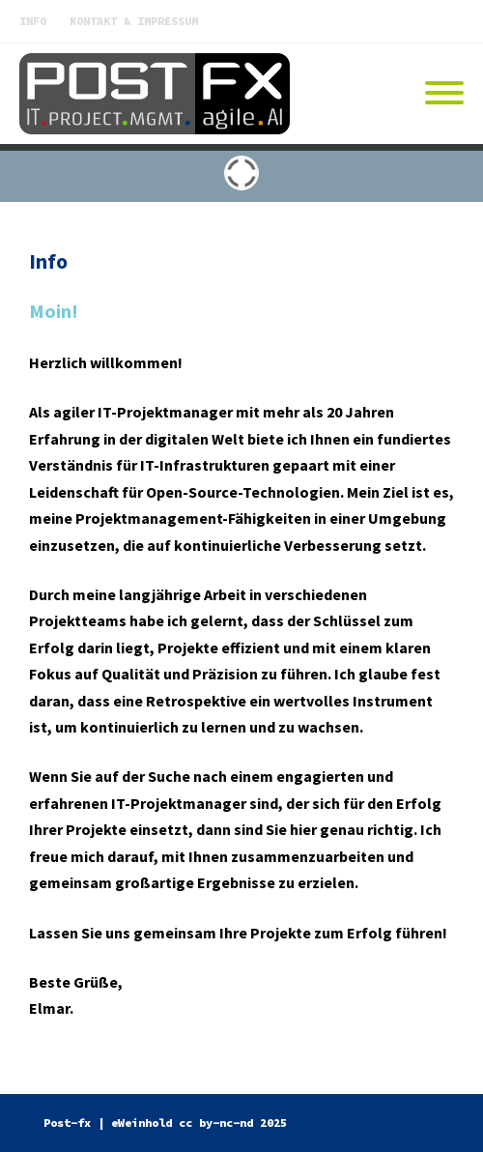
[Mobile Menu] (444, 93)
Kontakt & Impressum (134, 21)
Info (32, 21)
